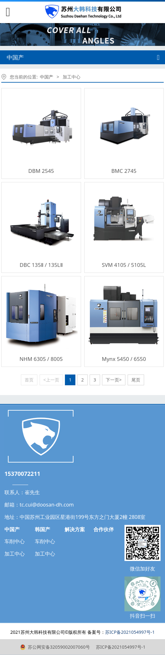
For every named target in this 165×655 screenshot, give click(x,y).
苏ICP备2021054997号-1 (120, 647)
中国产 (46, 77)
